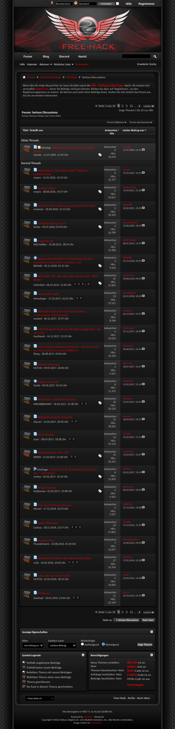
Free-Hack (120, 698)
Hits (112, 133)
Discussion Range (50, 77)
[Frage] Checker (47, 487)
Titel (25, 130)
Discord (64, 56)
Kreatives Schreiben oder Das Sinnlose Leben (64, 558)
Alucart (37, 421)
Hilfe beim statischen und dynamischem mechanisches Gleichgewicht (59, 313)
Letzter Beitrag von (135, 130)
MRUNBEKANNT (42, 404)
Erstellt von (36, 130)
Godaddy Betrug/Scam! (52, 223)
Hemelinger (39, 298)
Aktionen (44, 64)
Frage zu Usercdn (48, 382)
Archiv (131, 698)
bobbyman (39, 491)
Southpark (39, 336)
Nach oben (148, 620)
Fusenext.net (45, 241)
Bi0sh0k (37, 265)
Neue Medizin (46, 434)
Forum (27, 56)
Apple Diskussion (48, 523)
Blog (46, 56)
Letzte (149, 106)
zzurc (36, 439)
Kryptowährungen (48, 294)
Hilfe (129, 3)
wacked (37, 318)
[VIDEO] (132, 674)
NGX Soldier (40, 244)
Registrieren (146, 3)
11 (131, 106)
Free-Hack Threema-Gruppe (54, 505)
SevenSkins (96, 722)
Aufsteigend (90, 644)
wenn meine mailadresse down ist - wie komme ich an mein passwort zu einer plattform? (66, 348)
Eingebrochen (46, 540)
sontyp (37, 476)
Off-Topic (71, 77)
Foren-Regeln (135, 684)
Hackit (82, 56)
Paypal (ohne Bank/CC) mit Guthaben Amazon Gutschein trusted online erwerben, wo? (63, 260)
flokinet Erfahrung (48, 364)
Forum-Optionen (115, 122)
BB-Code (132, 662)
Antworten (111, 130)
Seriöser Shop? (47, 188)
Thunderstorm (41, 543)
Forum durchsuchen (140, 122)
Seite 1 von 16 (106, 106)
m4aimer (38, 209)
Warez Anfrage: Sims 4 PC (53, 452)
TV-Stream (44, 593)
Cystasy (37, 527)
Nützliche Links (62, 64)
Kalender (32, 64)
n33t (36, 562)
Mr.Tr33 (37, 368)
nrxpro (37, 177)
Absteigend (110, 644)
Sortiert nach (56, 640)
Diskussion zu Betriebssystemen (57, 399)
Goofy (36, 385)
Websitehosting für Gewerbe (55, 417)
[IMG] (130, 670)
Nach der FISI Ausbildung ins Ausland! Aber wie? (67, 205)
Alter (25, 640)
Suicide (37, 154)
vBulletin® (88, 716)
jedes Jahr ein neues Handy (54, 575)
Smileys (131, 666)
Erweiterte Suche (146, 64)
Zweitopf (38, 598)
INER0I (37, 457)
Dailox (36, 227)
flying (36, 353)
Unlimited (38, 285)
